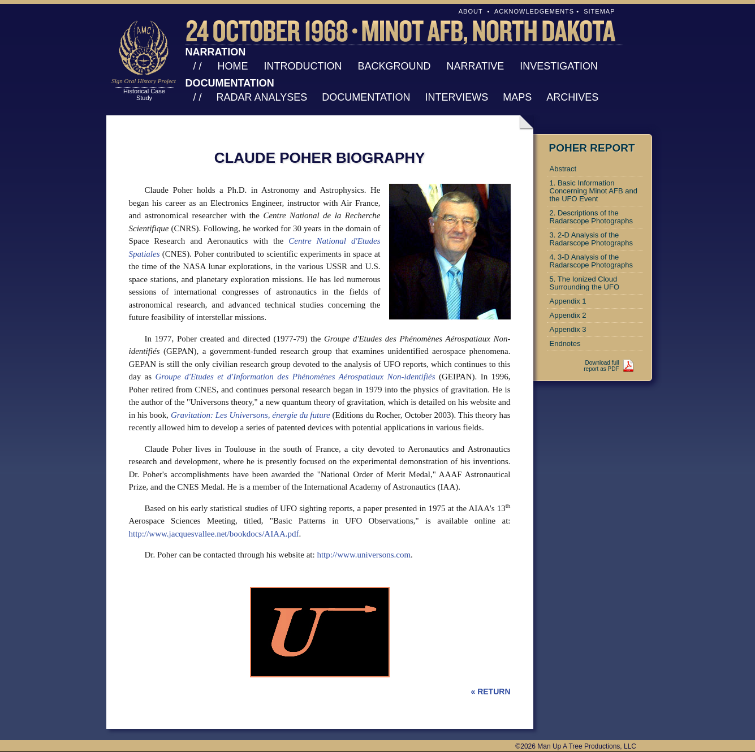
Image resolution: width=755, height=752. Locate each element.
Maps (517, 97)
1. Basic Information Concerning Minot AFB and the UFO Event (593, 191)
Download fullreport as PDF (601, 366)
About (471, 11)
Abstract (563, 169)
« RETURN (490, 691)
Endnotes (565, 343)
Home (233, 66)
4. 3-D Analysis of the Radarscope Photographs (591, 261)
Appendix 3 (568, 329)
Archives (572, 97)
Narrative (475, 66)
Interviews (457, 97)
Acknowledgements (534, 11)
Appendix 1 (568, 301)
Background (394, 66)
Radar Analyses (262, 97)
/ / (197, 66)
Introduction (303, 66)
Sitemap (599, 11)
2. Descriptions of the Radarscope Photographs (591, 217)
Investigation (559, 66)
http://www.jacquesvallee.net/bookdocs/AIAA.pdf (214, 533)
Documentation (366, 97)
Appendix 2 (568, 315)
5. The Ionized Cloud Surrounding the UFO (585, 283)
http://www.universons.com (364, 554)
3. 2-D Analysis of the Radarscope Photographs (591, 239)
